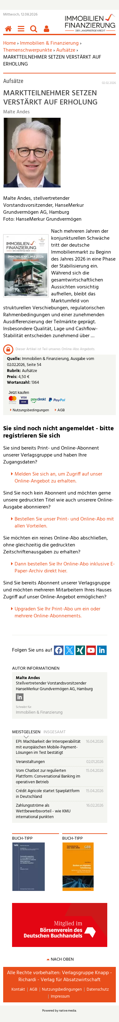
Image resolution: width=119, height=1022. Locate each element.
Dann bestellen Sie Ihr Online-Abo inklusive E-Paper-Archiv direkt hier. (65, 567)
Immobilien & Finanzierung (49, 43)
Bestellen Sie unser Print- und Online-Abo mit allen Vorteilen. (64, 522)
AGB (61, 410)
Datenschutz (98, 989)
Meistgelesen (26, 732)
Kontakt (18, 989)
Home (9, 43)
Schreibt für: (24, 707)
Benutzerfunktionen (48, 32)
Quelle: (14, 359)
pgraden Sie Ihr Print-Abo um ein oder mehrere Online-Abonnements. (57, 612)
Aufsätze (65, 50)
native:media (67, 1010)
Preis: (12, 377)
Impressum (60, 996)
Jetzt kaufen (19, 392)
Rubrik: (14, 371)
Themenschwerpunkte (27, 50)
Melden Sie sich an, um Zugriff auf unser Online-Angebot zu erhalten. (58, 477)
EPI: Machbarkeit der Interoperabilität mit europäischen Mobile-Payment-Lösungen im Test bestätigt (48, 747)
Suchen (35, 32)
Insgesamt (54, 732)
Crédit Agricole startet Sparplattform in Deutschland (48, 794)
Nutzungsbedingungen (31, 410)
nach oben (62, 959)
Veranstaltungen (30, 762)
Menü (22, 32)
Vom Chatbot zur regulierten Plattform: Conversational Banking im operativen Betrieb (48, 776)
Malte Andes (28, 678)
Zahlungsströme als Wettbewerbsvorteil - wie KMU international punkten (43, 811)
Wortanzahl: (18, 382)
